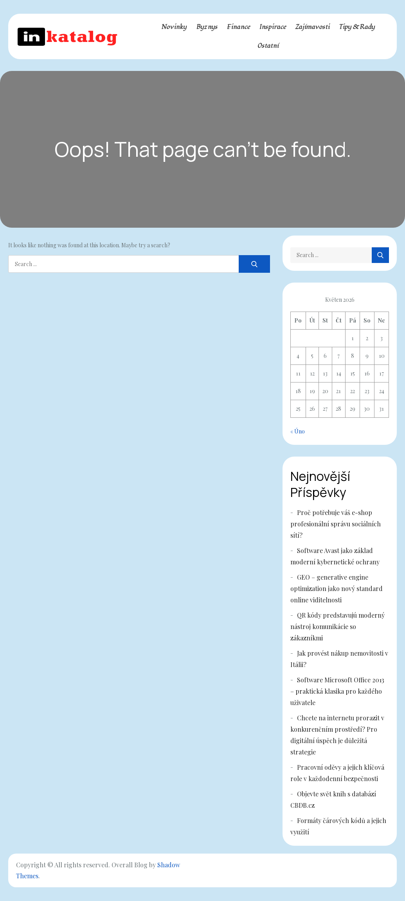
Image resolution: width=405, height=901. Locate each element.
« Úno (297, 431)
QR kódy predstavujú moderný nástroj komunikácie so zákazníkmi (337, 626)
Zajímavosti (312, 27)
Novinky (174, 27)
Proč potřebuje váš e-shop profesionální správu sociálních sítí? (335, 523)
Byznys (207, 27)
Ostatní (268, 46)
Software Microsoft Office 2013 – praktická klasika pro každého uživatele (337, 691)
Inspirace (272, 27)
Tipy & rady (356, 27)
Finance (238, 27)
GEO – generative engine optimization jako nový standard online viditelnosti (336, 588)
